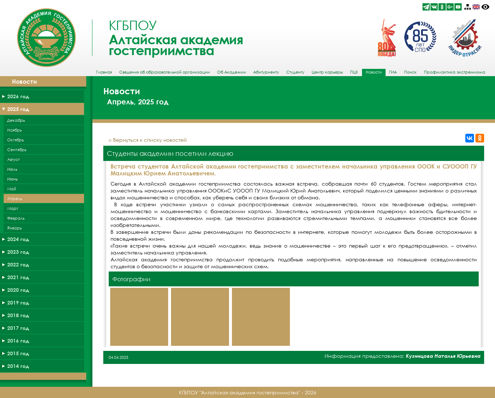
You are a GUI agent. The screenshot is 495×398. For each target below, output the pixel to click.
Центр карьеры (327, 72)
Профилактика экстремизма (454, 72)
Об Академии (231, 72)
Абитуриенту (266, 72)
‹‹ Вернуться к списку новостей (148, 139)
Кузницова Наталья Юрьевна (443, 356)
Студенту (295, 72)
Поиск (410, 72)
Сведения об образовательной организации (164, 72)
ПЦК (354, 72)
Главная (104, 72)
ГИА (393, 72)
